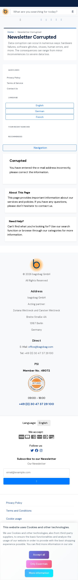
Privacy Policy (13, 77)
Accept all (39, 554)
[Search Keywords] (40, 12)
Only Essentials (39, 563)
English (40, 105)
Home (11, 32)
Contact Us (12, 88)
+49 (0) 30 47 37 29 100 (36, 404)
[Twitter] (32, 450)
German (39, 111)
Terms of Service (15, 83)
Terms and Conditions (19, 510)
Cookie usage (14, 518)
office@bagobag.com (40, 346)
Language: (29, 423)
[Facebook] (37, 450)
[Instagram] (41, 450)
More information (39, 573)
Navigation (40, 147)
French (40, 117)
